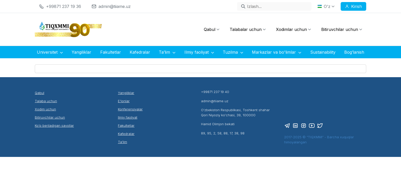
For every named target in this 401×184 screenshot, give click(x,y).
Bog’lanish (354, 52)
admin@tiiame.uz (114, 6)
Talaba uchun (46, 101)
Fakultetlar (110, 52)
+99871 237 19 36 (63, 6)
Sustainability (323, 52)
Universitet (50, 52)
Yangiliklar (81, 52)
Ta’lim (167, 52)
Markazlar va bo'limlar (276, 52)
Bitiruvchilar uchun (341, 29)
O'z (326, 6)
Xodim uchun (45, 109)
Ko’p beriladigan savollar (54, 125)
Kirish (353, 6)
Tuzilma (233, 52)
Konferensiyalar (130, 109)
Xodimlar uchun (293, 29)
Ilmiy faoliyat (199, 52)
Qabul (211, 29)
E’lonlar (124, 101)
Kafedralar (140, 52)
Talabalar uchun (248, 29)
